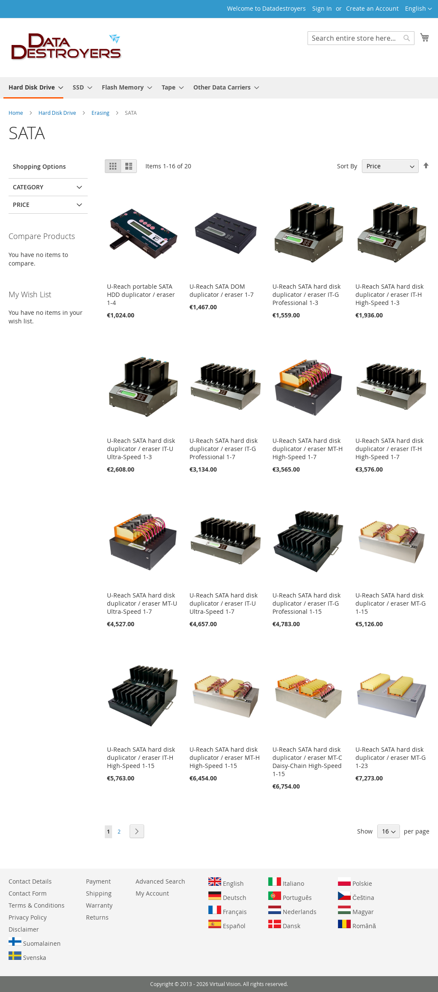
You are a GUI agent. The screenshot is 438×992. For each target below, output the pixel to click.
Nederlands (292, 910)
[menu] (219, 88)
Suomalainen (35, 942)
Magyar (356, 910)
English (226, 882)
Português (290, 896)
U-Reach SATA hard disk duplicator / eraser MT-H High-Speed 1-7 (307, 448)
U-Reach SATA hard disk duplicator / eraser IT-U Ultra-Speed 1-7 (223, 603)
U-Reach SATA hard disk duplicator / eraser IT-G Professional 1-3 (306, 294)
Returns (97, 917)
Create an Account (372, 8)
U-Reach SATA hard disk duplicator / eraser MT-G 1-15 (390, 603)
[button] (418, 9)
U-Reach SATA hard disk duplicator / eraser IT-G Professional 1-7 (223, 448)
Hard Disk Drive (57, 112)
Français (227, 910)
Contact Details (30, 881)
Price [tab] (21, 204)
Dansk (284, 925)
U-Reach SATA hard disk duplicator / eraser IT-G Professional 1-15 (306, 603)
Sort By (347, 166)
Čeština (356, 896)
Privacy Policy (28, 917)
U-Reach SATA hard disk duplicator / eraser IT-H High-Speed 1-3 (389, 294)
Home (16, 112)
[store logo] (67, 47)
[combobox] (361, 38)
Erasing (101, 112)
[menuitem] (33, 88)
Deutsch (227, 896)
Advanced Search (160, 881)
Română (357, 925)
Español (227, 925)
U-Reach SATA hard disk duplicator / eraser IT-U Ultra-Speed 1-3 (141, 448)
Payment (98, 881)
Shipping (99, 893)
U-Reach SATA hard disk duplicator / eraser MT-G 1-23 (390, 757)
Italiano (286, 882)
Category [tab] (28, 187)
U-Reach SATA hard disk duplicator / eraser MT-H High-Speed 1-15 (224, 757)
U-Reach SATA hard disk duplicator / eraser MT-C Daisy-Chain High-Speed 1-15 (307, 761)
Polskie (355, 882)
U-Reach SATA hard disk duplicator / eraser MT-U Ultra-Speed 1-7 (142, 603)
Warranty (99, 905)
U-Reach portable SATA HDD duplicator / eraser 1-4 (141, 294)
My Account (152, 893)
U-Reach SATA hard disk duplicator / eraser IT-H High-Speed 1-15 (141, 757)
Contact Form (28, 893)
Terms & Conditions (37, 905)
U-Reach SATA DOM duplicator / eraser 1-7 (221, 290)
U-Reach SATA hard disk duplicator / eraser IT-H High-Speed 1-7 (389, 448)
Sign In (322, 8)
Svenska (27, 956)
